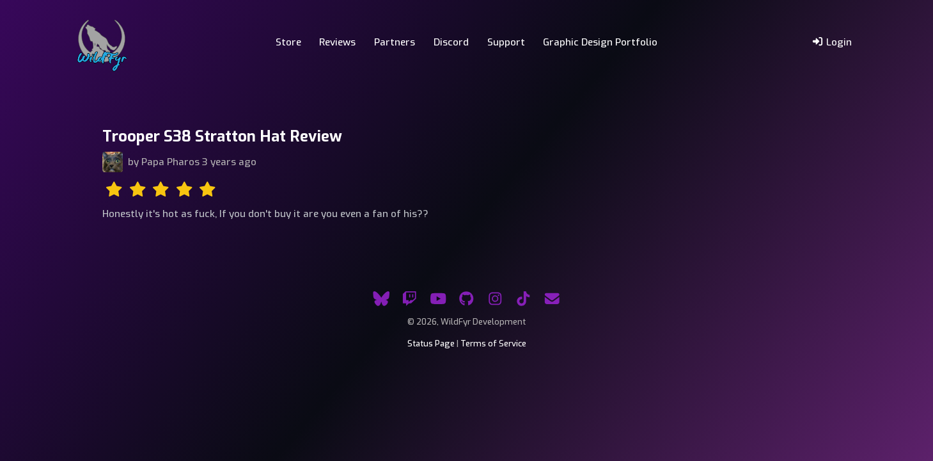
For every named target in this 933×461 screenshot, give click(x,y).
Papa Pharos (170, 162)
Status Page (431, 343)
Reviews (337, 42)
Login (831, 42)
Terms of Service (493, 343)
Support (506, 42)
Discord (451, 42)
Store (288, 42)
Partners (394, 42)
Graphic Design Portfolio (600, 42)
